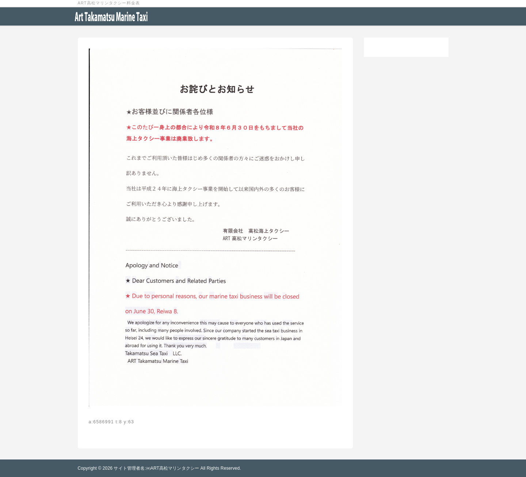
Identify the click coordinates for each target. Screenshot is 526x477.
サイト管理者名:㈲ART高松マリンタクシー (156, 468)
